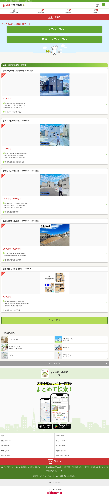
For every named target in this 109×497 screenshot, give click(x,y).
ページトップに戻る (54, 364)
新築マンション (6, 441)
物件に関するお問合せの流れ (54, 467)
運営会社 (72, 476)
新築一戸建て (6, 446)
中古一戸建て (60, 446)
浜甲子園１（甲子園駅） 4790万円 (17, 269)
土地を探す (5, 451)
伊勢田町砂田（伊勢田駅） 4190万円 (18, 71)
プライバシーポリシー (46, 476)
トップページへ (54, 29)
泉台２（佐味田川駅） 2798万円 (16, 121)
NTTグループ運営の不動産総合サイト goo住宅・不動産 (17, 1)
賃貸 (2, 436)
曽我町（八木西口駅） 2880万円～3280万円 (21, 171)
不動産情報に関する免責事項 (80, 467)
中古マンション (61, 441)
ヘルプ (56, 476)
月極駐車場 (60, 436)
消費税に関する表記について (54, 471)
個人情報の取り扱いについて (98, 467)
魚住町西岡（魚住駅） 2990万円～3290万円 (21, 221)
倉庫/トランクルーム (63, 456)
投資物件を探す (61, 451)
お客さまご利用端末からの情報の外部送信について (29, 467)
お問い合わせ (64, 476)
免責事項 (35, 476)
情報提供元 (67, 467)
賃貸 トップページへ (54, 39)
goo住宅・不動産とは (7, 467)
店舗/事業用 (5, 456)
